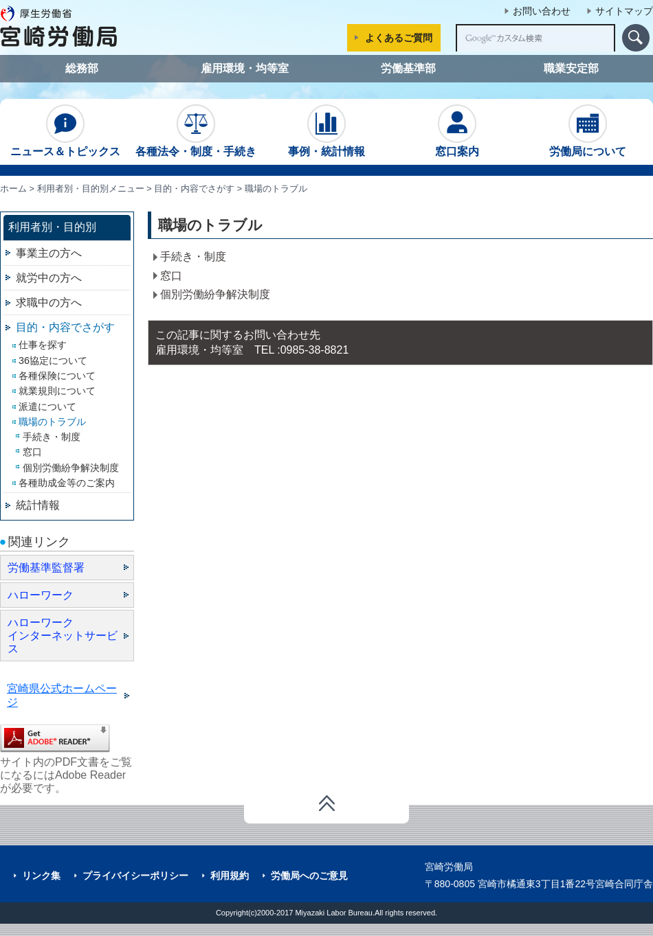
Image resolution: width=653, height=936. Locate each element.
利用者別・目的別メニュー (90, 188)
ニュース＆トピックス (65, 130)
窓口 (171, 276)
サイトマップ (624, 10)
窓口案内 (457, 130)
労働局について (587, 130)
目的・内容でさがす (194, 188)
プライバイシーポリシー (135, 875)
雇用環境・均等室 (245, 68)
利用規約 (229, 875)
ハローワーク (41, 595)
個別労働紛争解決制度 (215, 294)
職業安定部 (571, 68)
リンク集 (41, 875)
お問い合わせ (542, 10)
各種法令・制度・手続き (195, 130)
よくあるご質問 (398, 37)
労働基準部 (408, 68)
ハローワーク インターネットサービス (63, 635)
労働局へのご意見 (309, 875)
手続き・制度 (193, 256)
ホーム (13, 188)
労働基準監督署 (46, 567)
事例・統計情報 (326, 130)
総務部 (81, 68)
